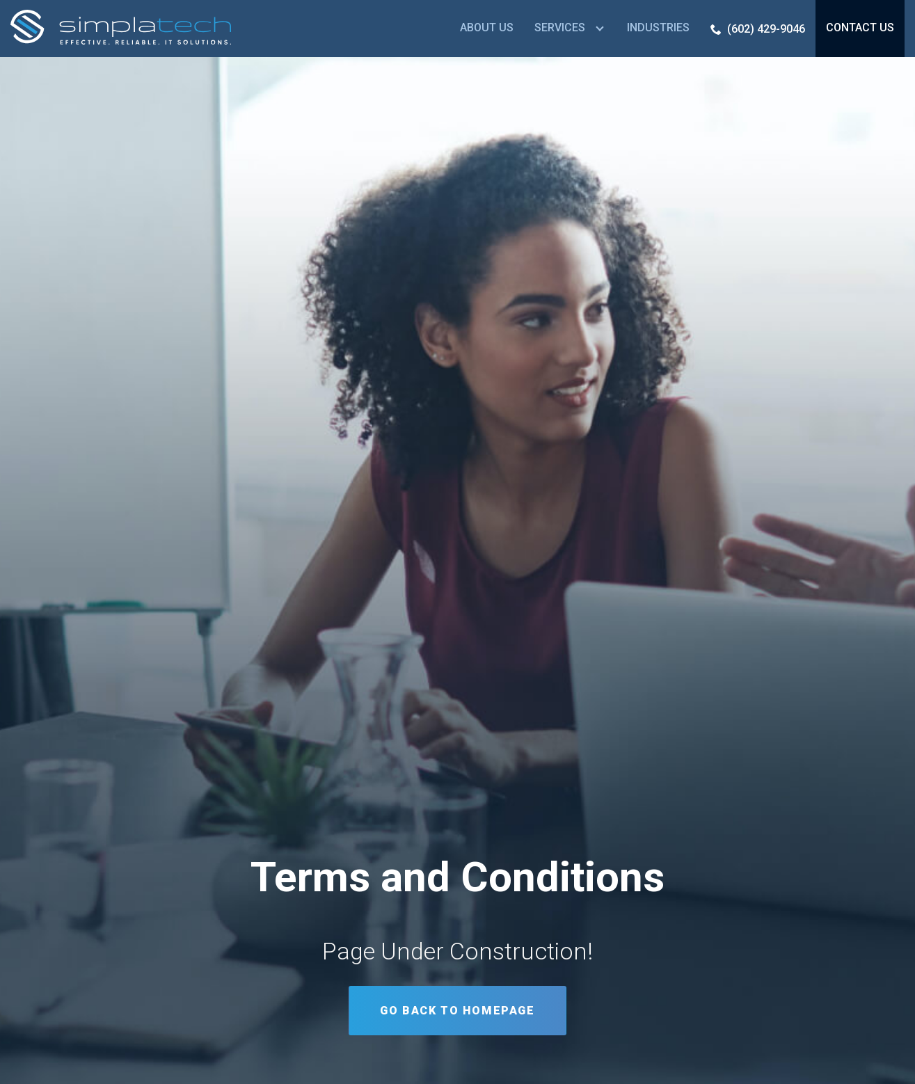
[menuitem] (486, 28)
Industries (658, 27)
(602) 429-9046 (766, 28)
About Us (487, 27)
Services (559, 27)
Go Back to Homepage (457, 1010)
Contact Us (860, 27)
